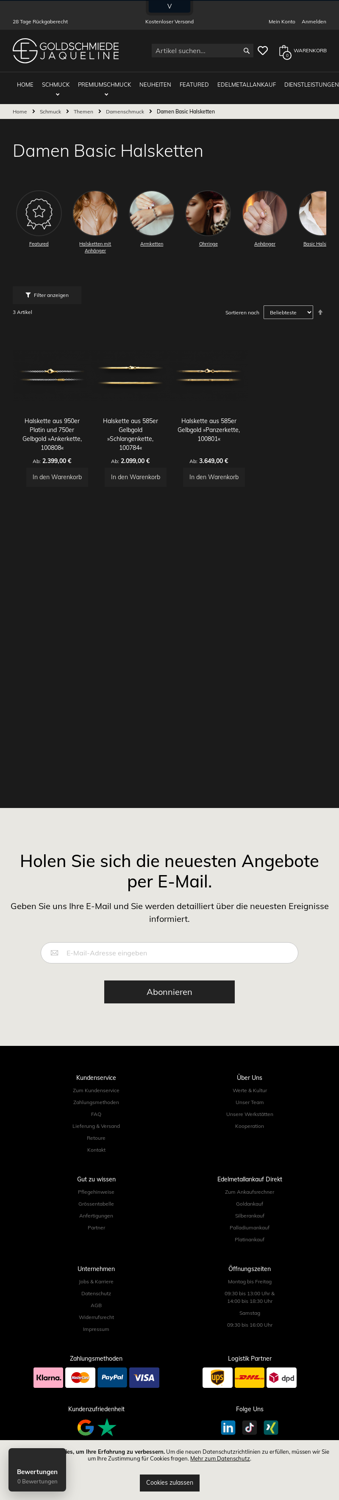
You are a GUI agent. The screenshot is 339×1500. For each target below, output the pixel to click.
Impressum (96, 1329)
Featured (188, 81)
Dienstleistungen (297, 81)
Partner (96, 1227)
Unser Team (250, 1102)
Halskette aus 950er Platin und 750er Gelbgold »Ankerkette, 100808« (52, 424)
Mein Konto (282, 21)
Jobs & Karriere (96, 1281)
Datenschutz (96, 1293)
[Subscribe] (169, 991)
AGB (96, 1305)
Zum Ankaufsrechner (249, 1192)
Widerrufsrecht (96, 1317)
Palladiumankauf (250, 1227)
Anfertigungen (96, 1215)
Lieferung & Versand (96, 1126)
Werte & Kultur (250, 1090)
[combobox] (202, 50)
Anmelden (314, 21)
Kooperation (249, 1126)
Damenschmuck (125, 105)
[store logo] (66, 51)
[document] (169, 1470)
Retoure (96, 1138)
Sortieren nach (242, 306)
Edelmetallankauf (236, 81)
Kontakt (96, 1150)
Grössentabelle (96, 1204)
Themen (84, 105)
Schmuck (59, 81)
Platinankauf (249, 1239)
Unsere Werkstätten (249, 1114)
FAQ (96, 1114)
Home (20, 105)
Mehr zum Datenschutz (220, 1458)
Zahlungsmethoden (96, 1102)
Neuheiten (153, 81)
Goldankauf (249, 1204)
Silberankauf (249, 1215)
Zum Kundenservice (96, 1090)
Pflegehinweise (96, 1192)
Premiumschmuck (106, 81)
